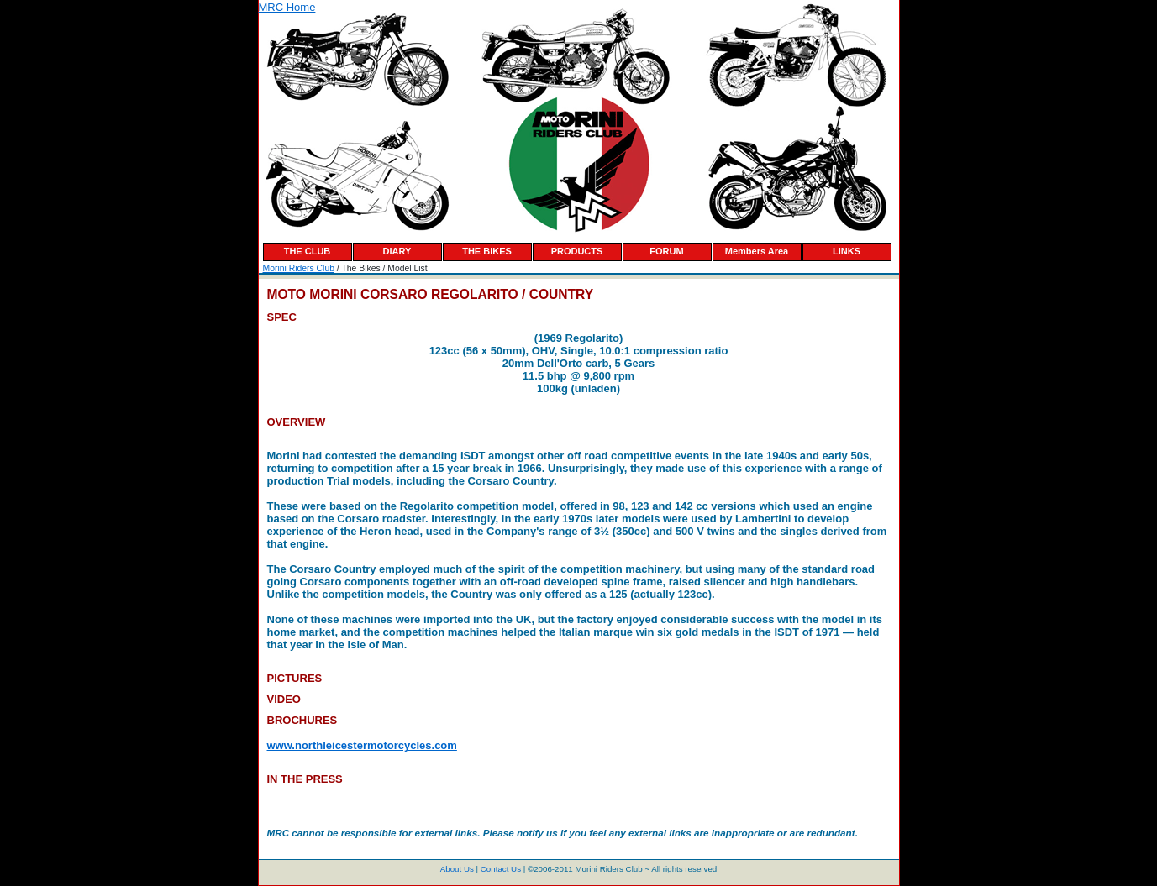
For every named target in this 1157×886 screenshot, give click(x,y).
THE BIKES (487, 251)
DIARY (397, 251)
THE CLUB (307, 251)
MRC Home (287, 7)
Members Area (756, 251)
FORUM (666, 251)
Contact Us (501, 868)
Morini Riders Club (298, 268)
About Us (457, 868)
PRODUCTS (577, 251)
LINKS (846, 251)
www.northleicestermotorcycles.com (362, 745)
